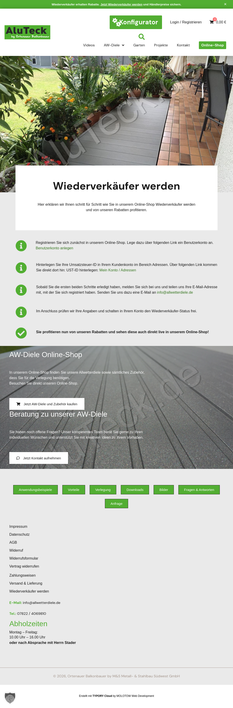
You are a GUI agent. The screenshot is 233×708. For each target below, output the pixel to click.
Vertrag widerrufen (24, 566)
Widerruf (16, 550)
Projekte (161, 45)
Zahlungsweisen (22, 575)
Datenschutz (19, 534)
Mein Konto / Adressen (117, 270)
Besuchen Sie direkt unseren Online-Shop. (43, 383)
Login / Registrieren (186, 22)
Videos (89, 45)
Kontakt (183, 45)
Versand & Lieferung (25, 583)
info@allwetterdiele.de (175, 292)
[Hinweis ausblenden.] (225, 4)
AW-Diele (114, 45)
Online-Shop (212, 45)
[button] (10, 698)
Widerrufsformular (23, 558)
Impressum (18, 526)
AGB (13, 542)
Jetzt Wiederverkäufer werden (121, 4)
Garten (139, 45)
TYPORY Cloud (102, 696)
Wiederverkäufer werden (29, 591)
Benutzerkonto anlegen (54, 248)
